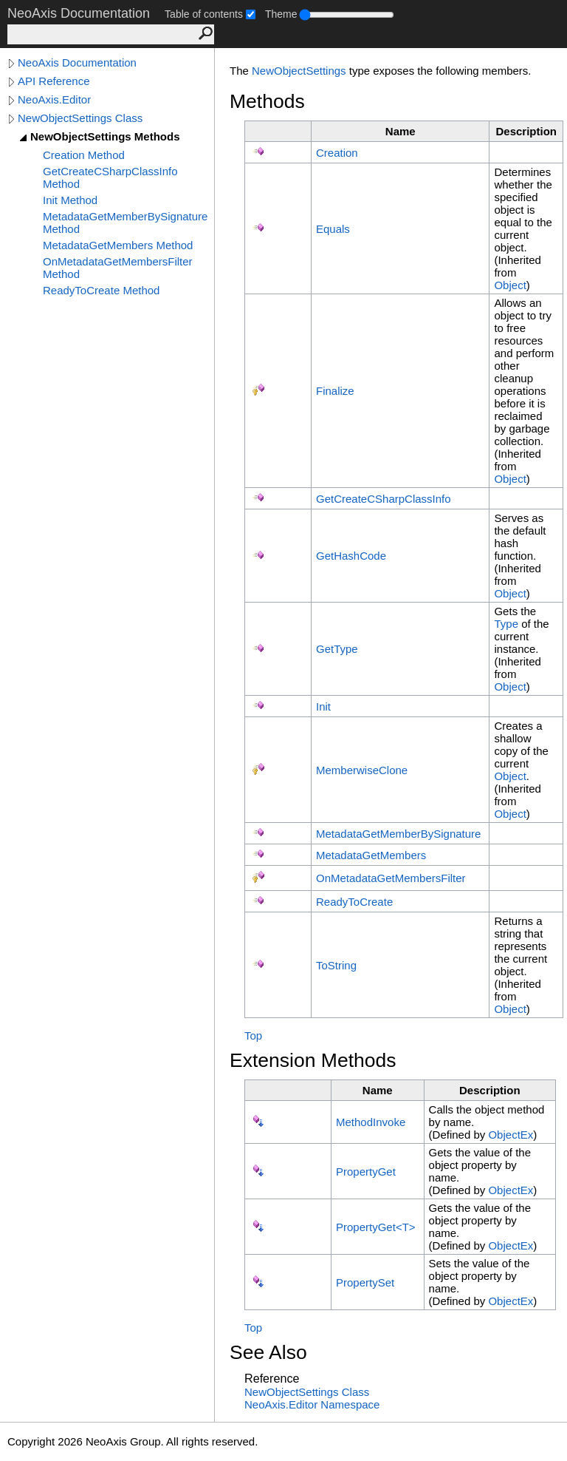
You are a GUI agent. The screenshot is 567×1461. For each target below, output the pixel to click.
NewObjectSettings (299, 70)
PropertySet (365, 1282)
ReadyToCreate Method (101, 290)
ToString (336, 965)
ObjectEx (510, 1134)
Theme (281, 14)
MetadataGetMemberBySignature (398, 833)
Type (506, 623)
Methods (267, 101)
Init (323, 706)
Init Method (70, 200)
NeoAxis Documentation (77, 62)
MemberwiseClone (362, 770)
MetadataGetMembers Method (118, 245)
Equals (333, 229)
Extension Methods (313, 1060)
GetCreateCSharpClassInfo (383, 498)
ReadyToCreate (354, 901)
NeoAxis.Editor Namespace (311, 1404)
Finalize (335, 390)
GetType (337, 649)
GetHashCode (351, 555)
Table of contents (204, 14)
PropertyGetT (376, 1227)
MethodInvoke (370, 1122)
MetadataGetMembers (371, 855)
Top (253, 1035)
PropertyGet (366, 1171)
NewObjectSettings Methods (105, 136)
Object (510, 285)
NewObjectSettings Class (80, 118)
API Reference (54, 81)
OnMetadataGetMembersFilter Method (118, 267)
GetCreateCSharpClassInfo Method (110, 177)
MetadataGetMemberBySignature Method (125, 222)
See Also (268, 1352)
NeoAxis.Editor (54, 99)
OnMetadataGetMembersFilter (391, 878)
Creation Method (84, 155)
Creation (337, 152)
